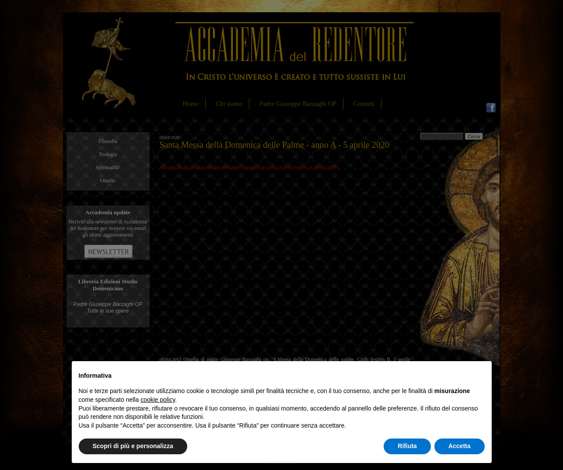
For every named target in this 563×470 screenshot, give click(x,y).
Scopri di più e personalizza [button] (133, 445)
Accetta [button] (459, 445)
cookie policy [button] (157, 399)
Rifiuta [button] (407, 445)
